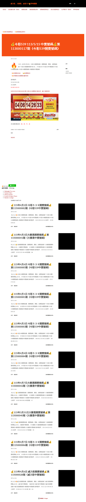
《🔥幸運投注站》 (16, 73)
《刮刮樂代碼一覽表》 (13, 9)
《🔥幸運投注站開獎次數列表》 (20, 76)
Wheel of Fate (8, 194)
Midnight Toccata (9, 191)
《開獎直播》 (24, 9)
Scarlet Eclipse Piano (10, 196)
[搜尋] (70, 3)
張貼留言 (13, 137)
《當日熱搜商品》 (55, 9)
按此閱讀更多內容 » (50, 226)
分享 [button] (66, 63)
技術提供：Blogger (43, 498)
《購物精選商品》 (44, 9)
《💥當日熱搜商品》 (8, 32)
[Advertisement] (40, 21)
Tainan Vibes (8, 193)
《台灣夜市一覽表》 (66, 9)
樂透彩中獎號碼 (69, 73)
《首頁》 (4, 9)
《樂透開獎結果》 (34, 9)
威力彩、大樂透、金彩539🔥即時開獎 (24, 4)
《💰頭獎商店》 (26, 73)
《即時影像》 (76, 9)
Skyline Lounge (9, 198)
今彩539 (67, 71)
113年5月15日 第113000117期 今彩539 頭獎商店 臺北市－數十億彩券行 (30, 91)
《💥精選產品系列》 (20, 32)
